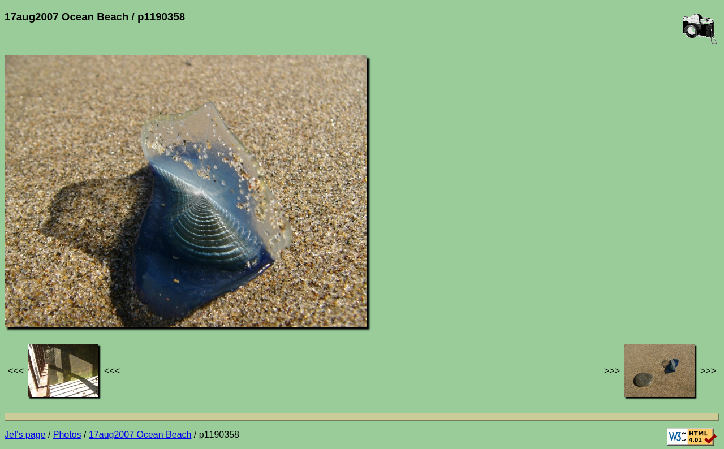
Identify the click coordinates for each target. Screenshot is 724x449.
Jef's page (25, 434)
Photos (67, 434)
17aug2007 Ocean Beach (140, 434)
